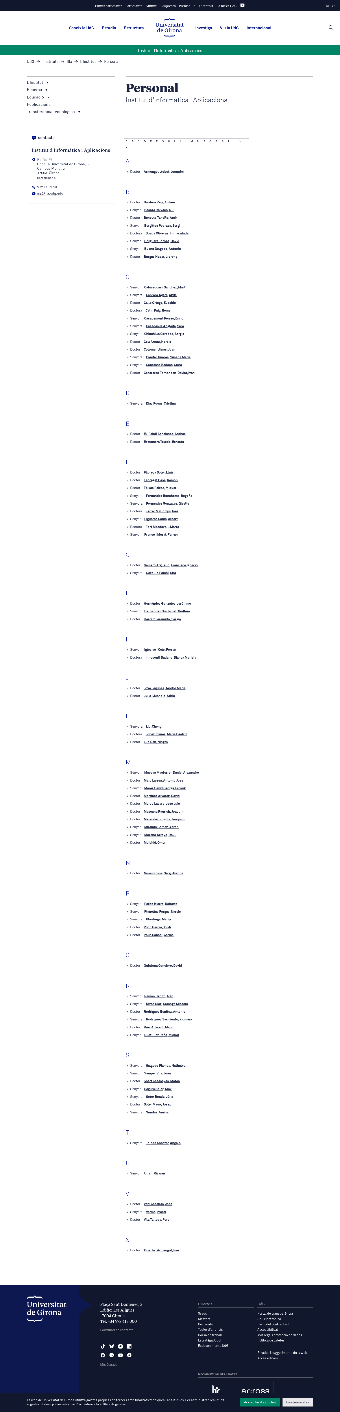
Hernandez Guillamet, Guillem (167, 609)
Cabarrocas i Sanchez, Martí (165, 286)
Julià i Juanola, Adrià (159, 693)
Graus (202, 1309)
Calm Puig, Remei (158, 310)
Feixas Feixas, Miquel (160, 486)
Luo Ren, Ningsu (156, 739)
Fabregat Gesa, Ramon (161, 478)
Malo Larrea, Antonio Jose (163, 777)
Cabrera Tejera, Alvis (161, 294)
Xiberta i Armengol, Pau (161, 1245)
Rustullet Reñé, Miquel (161, 1031)
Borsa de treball (210, 1330)
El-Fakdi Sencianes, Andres (165, 433)
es (328, 5)
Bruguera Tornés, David (161, 241)
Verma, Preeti (156, 1207)
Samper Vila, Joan (157, 1069)
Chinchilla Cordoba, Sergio (164, 333)
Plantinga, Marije (158, 916)
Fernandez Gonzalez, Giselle (167, 501)
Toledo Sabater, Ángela (163, 1138)
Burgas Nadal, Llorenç (160, 256)
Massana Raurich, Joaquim (164, 808)
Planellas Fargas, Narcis (162, 908)
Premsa (184, 5)
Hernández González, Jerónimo (167, 601)
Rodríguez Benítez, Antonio (164, 1008)
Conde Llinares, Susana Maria (168, 356)
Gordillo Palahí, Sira (161, 571)
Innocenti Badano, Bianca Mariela (171, 655)
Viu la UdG (229, 28)
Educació (38, 97)
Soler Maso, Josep (157, 1100)
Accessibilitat (267, 1325)
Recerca (37, 90)
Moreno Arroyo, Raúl (160, 831)
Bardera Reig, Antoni (159, 202)
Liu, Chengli (154, 724)
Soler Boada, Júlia (159, 1092)
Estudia (109, 28)
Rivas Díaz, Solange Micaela (167, 1000)
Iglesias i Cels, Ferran (160, 647)
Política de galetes (271, 1335)
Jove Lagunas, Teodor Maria (164, 685)
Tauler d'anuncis (210, 1325)
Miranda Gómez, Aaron (161, 824)
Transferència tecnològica (53, 112)
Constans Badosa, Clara (164, 364)
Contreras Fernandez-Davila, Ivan (169, 371)
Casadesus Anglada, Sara (165, 325)
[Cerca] (331, 27)
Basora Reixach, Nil (159, 210)
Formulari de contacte (116, 1325)
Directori (206, 5)
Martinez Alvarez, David (162, 793)
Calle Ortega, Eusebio (160, 302)
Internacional (259, 28)
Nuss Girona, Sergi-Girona (163, 870)
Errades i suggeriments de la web (282, 1347)
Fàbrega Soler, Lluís (159, 471)
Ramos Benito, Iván (158, 992)
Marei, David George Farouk (165, 785)
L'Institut (38, 83)
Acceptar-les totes (260, 1402)
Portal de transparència (275, 1309)
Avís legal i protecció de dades (279, 1330)
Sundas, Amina (157, 1108)
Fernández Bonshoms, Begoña (169, 494)
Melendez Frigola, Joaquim (164, 816)
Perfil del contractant (273, 1319)
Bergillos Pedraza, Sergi (162, 225)
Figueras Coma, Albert (161, 517)
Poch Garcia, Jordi (157, 923)
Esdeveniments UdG (213, 1340)
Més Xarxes (108, 1360)
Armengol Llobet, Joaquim (164, 171)
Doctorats (205, 1319)
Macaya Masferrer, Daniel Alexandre (171, 770)
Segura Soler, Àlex (158, 1085)
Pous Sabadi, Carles (159, 931)
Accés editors (267, 1353)
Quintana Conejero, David (163, 962)
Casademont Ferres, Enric (163, 317)
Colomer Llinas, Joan (159, 348)
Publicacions (38, 105)
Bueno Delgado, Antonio (162, 248)
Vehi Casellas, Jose (158, 1199)
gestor (35, 1404)
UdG (30, 62)
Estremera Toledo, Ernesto (164, 440)
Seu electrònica (269, 1314)
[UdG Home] (169, 28)
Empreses (168, 5)
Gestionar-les (297, 1402)
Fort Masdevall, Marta (162, 525)
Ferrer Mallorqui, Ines (162, 509)
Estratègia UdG (209, 1335)
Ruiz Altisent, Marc (158, 1023)
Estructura (134, 28)
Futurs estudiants (108, 5)
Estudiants (133, 5)
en (334, 5)
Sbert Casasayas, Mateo (162, 1077)
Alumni (151, 5)
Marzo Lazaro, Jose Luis (162, 801)
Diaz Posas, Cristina (161, 402)
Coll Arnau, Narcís (157, 340)
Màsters (204, 1314)
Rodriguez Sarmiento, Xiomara (169, 1015)
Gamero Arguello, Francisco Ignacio (171, 563)
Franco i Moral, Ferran (161, 532)
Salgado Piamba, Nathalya (165, 1061)
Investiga (203, 28)
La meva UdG (226, 5)
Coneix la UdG (81, 28)
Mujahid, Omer (155, 839)
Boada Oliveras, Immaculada (167, 233)
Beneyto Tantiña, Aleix (160, 217)
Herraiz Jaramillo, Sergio (162, 617)
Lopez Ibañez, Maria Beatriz (166, 732)
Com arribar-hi (47, 178)
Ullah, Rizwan (154, 1169)
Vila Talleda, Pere (156, 1215)
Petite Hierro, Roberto (160, 900)
